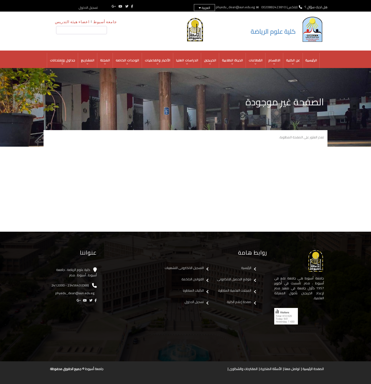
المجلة (105, 61)
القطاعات (256, 61)
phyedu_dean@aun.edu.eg (235, 7)
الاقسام (274, 61)
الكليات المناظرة (193, 290)
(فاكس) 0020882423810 (279, 7)
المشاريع (87, 61)
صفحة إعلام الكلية (239, 302)
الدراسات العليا (187, 61)
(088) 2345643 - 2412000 (70, 285)
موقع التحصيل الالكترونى (234, 279)
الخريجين (210, 61)
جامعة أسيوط (105, 21)
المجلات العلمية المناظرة (234, 290)
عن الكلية (293, 61)
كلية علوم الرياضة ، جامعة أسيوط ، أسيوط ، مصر (76, 272)
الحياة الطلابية (232, 61)
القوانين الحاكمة (192, 279)
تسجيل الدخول (88, 7)
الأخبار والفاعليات (157, 61)
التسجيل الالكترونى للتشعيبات (184, 268)
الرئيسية (311, 60)
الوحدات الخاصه (127, 61)
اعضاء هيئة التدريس (72, 21)
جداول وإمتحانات (62, 61)
